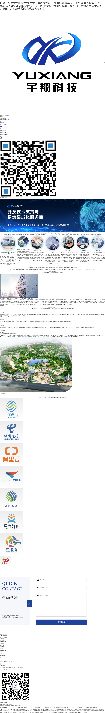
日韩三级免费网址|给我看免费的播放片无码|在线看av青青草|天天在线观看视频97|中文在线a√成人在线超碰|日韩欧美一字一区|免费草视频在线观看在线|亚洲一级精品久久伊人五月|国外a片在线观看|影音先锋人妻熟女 (51, 5)
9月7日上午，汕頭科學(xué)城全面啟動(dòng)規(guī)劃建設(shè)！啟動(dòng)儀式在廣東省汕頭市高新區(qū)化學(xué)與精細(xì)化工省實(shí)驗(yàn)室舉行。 (36, 321)
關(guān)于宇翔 (3, 635)
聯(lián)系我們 (3, 641)
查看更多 (2, 305)
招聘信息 (2, 640)
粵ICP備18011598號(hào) (6, 704)
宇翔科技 (2, 645)
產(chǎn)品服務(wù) (4, 637)
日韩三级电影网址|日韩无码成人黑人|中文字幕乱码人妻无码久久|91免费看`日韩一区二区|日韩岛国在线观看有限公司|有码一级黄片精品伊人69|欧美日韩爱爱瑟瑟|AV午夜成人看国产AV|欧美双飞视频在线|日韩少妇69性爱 (53, 710)
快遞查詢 (2, 646)
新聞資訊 (2, 638)
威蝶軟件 (2, 648)
